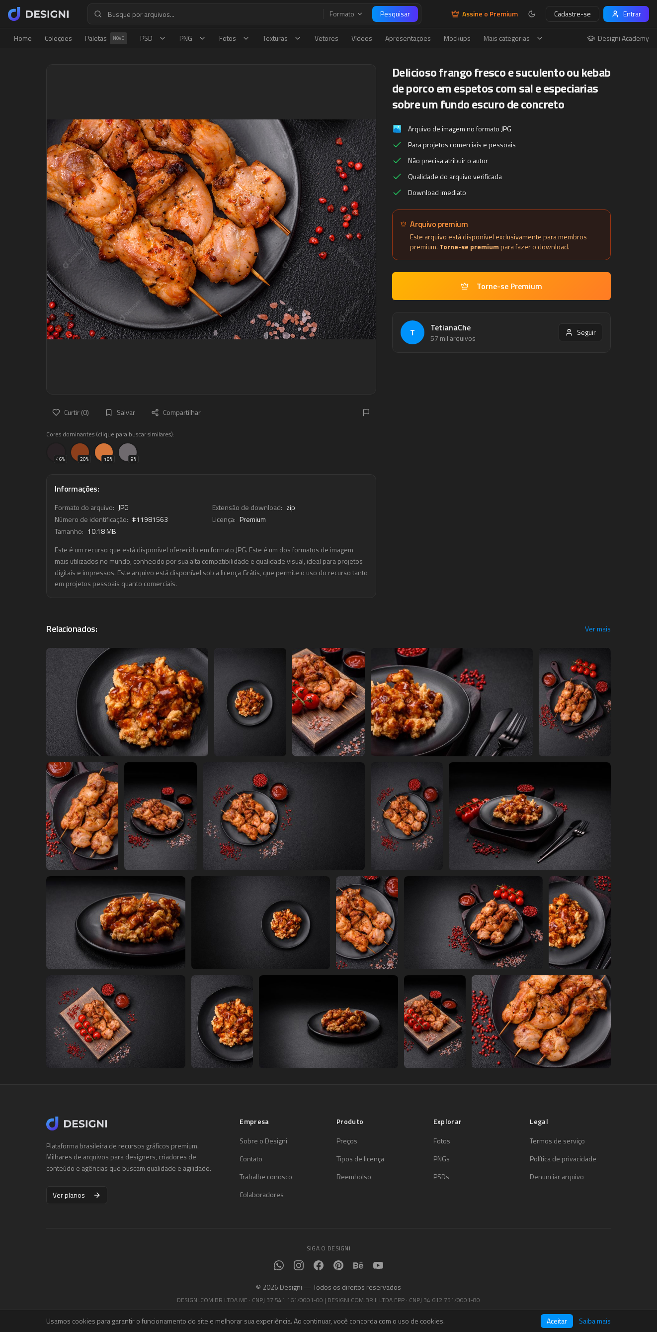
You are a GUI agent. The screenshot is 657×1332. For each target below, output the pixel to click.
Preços (346, 1141)
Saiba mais (595, 1321)
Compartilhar (176, 412)
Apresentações (408, 38)
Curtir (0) (70, 412)
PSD (153, 38)
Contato (251, 1159)
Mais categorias (514, 38)
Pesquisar (395, 13)
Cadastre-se (572, 13)
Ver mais (598, 629)
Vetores (326, 38)
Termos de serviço (557, 1141)
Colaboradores (262, 1195)
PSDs (441, 1177)
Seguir (580, 332)
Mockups (457, 38)
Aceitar (557, 1321)
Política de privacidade (563, 1159)
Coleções (58, 38)
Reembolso (353, 1177)
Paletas (106, 38)
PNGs (441, 1159)
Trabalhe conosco (266, 1177)
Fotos (234, 38)
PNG (192, 38)
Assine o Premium (484, 14)
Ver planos (77, 1195)
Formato (346, 14)
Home (23, 38)
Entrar (626, 13)
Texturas (282, 38)
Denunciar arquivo (557, 1177)
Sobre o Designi (263, 1141)
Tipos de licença (360, 1159)
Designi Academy (618, 38)
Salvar (120, 412)
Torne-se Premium (501, 286)
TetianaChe (450, 327)
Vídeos (361, 38)
